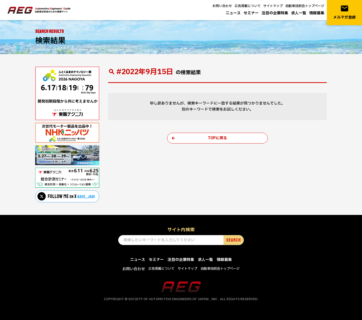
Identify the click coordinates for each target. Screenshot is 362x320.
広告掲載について (248, 6)
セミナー (251, 13)
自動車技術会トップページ (304, 6)
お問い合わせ (222, 6)
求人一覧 (298, 13)
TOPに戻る (217, 138)
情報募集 (316, 13)
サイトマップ (273, 6)
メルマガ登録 (344, 12)
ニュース (233, 13)
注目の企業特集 (275, 13)
